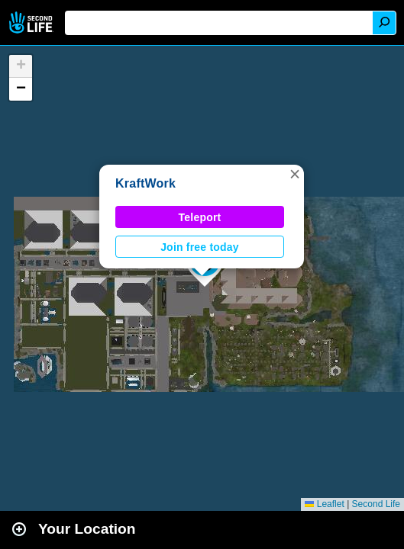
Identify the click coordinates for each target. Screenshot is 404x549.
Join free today (199, 247)
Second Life (32, 22)
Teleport (200, 217)
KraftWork (145, 183)
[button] (295, 174)
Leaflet (324, 504)
